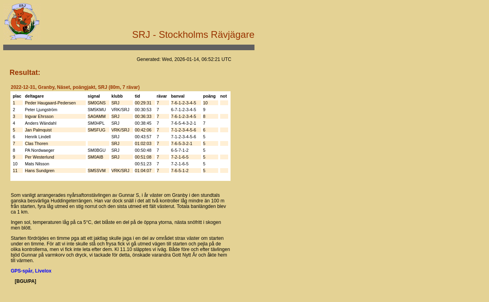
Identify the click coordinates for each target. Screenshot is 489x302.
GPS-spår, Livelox (31, 271)
